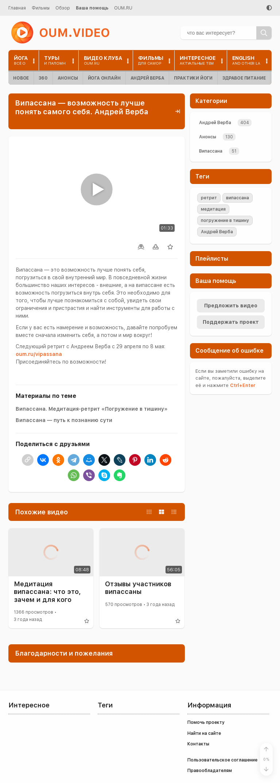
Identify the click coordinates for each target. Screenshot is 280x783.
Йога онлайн (104, 78)
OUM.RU (123, 8)
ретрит (209, 197)
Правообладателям (209, 770)
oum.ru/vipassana (39, 354)
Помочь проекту (206, 722)
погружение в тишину (225, 220)
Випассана (210, 151)
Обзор (62, 8)
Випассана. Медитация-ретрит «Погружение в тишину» (92, 409)
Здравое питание (243, 78)
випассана (237, 197)
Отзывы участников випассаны (138, 588)
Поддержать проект (231, 322)
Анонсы (68, 78)
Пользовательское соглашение (222, 760)
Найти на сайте (204, 733)
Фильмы (41, 8)
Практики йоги (193, 78)
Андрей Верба (147, 78)
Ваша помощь (92, 8)
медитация (213, 209)
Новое (21, 78)
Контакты (198, 743)
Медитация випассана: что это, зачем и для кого (47, 591)
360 (43, 78)
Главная (17, 8)
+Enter (242, 385)
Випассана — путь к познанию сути (64, 420)
